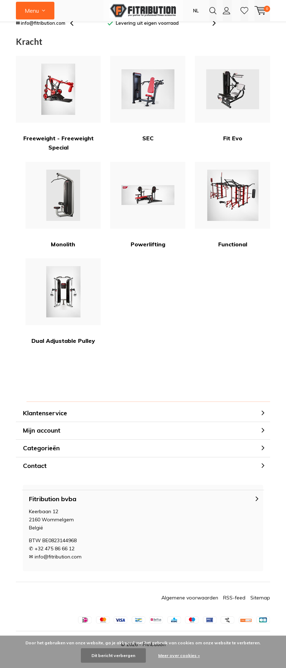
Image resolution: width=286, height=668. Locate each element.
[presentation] (75, 33)
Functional (232, 215)
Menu (32, 10)
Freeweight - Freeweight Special (58, 113)
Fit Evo (232, 109)
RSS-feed (234, 608)
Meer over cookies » (179, 655)
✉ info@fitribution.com (40, 33)
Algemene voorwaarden (189, 608)
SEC (147, 109)
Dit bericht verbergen (113, 655)
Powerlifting (147, 215)
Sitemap (260, 608)
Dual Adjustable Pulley (63, 311)
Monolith (63, 215)
